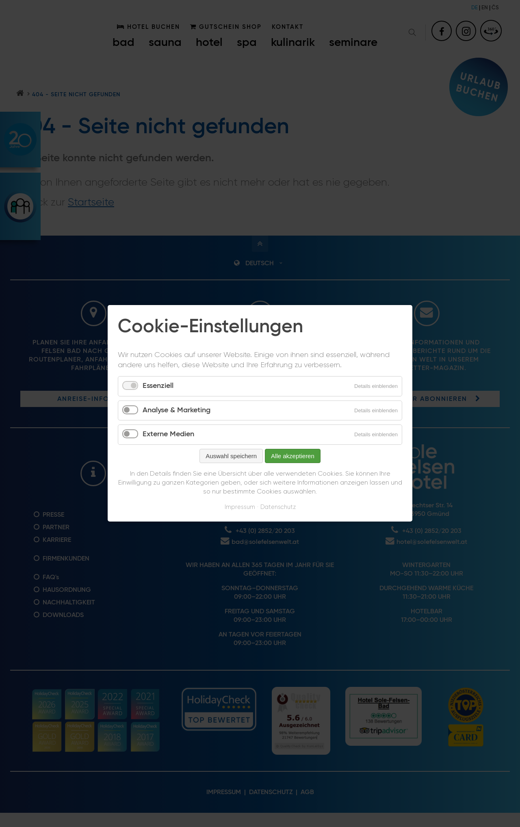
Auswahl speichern (231, 455)
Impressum (240, 507)
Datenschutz (278, 507)
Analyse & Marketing (176, 410)
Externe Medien (168, 434)
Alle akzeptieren (292, 455)
